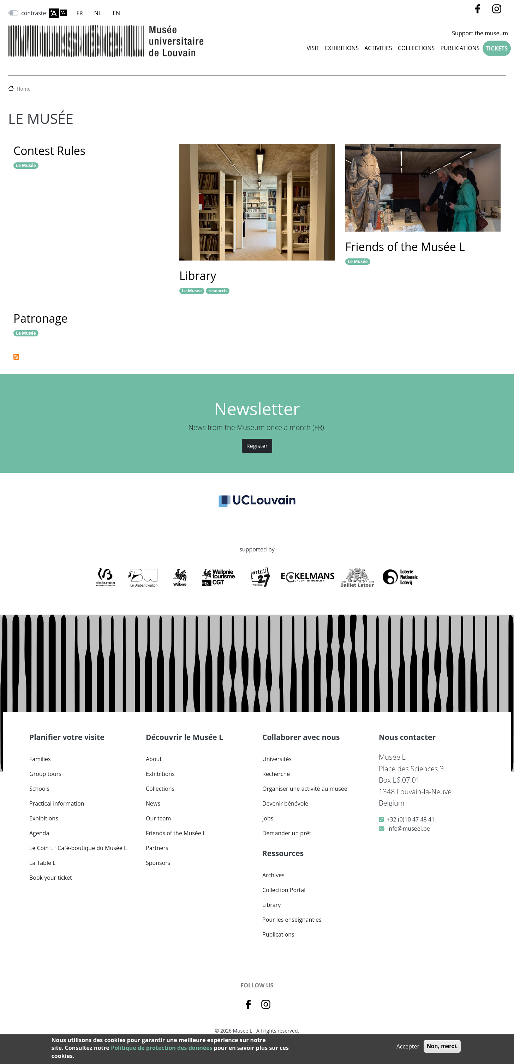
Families (40, 759)
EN (116, 13)
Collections (160, 789)
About (154, 759)
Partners (157, 848)
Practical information (56, 803)
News (153, 803)
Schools (39, 789)
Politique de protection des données (161, 1048)
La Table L (42, 863)
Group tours (45, 774)
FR (80, 13)
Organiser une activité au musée (304, 789)
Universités (277, 759)
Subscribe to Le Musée (16, 357)
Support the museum (480, 33)
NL (97, 13)
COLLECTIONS (416, 48)
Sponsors (158, 863)
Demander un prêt (286, 833)
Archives (273, 875)
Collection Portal (283, 890)
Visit (312, 48)
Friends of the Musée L (405, 246)
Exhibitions (342, 48)
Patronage (40, 318)
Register (257, 446)
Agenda (39, 833)
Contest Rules (49, 150)
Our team (158, 818)
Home (24, 88)
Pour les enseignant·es (292, 919)
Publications (459, 48)
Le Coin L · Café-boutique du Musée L (78, 848)
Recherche (276, 774)
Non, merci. (442, 1046)
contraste (33, 13)
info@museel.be (408, 828)
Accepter (407, 1046)
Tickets (497, 48)
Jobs (267, 818)
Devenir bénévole (285, 803)
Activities (378, 48)
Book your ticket (50, 877)
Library (197, 275)
